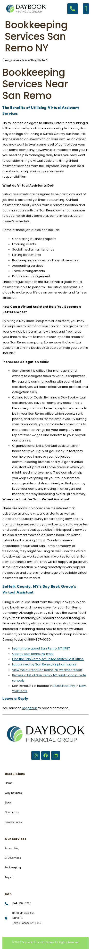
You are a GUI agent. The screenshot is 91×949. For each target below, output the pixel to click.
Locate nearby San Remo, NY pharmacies (44, 664)
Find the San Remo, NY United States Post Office (48, 659)
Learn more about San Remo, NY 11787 (41, 648)
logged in (29, 708)
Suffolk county (64, 686)
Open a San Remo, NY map (33, 654)
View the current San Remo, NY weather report (47, 670)
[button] (86, 8)
